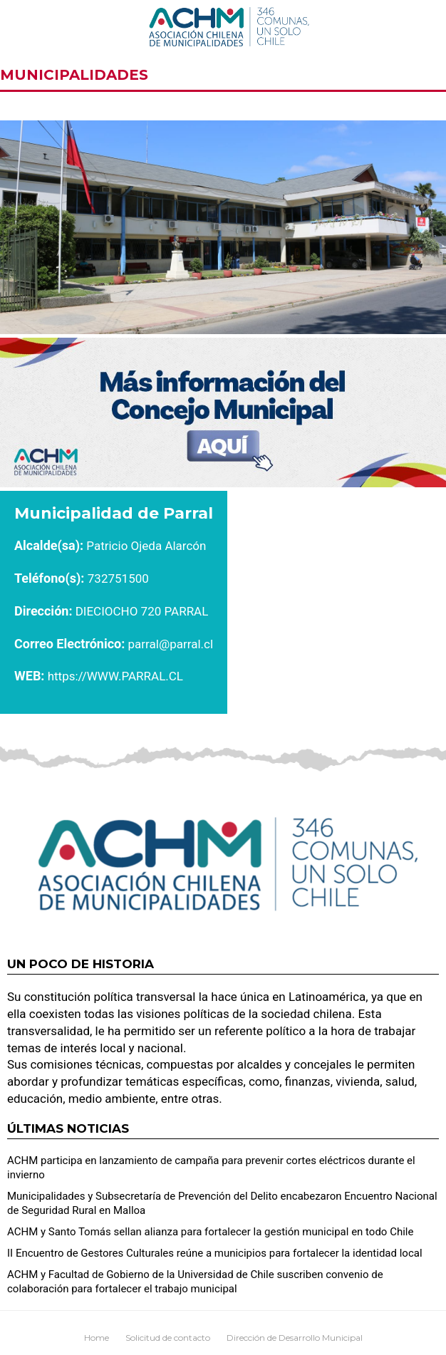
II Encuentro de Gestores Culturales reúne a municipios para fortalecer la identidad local (214, 1253)
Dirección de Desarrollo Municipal (295, 1337)
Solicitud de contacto (167, 1337)
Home (96, 1337)
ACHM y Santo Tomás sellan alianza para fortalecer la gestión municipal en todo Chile (210, 1231)
